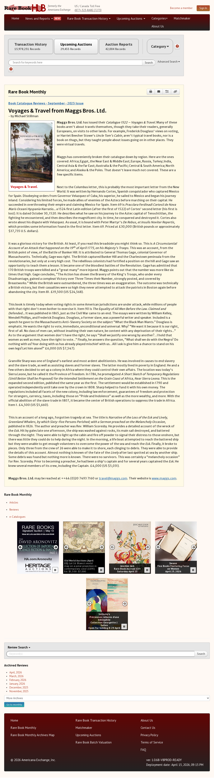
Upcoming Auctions (131, 19)
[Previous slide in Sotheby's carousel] (89, 604)
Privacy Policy (149, 735)
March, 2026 (16, 676)
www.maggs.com (164, 479)
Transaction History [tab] (31, 46)
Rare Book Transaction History (89, 19)
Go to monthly (14, 704)
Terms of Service (152, 743)
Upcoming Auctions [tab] (77, 46)
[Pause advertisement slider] (55, 570)
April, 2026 (15, 673)
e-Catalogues (17, 517)
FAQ (143, 750)
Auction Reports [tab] (120, 46)
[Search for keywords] (81, 63)
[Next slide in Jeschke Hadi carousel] (148, 547)
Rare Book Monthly (23, 728)
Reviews (14, 510)
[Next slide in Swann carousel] (194, 547)
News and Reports (39, 19)
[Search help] (10, 69)
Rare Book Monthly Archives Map (33, 735)
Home (15, 18)
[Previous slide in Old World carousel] (66, 547)
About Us (158, 26)
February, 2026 (17, 680)
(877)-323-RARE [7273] (88, 10)
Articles (13, 503)
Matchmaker (182, 18)
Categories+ (160, 18)
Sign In (203, 8)
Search (149, 63)
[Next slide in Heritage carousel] (56, 547)
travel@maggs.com (113, 479)
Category (160, 46)
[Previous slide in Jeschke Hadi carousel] (112, 547)
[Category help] (177, 46)
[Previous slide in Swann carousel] (158, 547)
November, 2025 (18, 691)
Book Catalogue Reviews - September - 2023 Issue (46, 103)
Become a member (181, 8)
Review (13, 648)
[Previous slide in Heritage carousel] (20, 547)
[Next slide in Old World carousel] (102, 547)
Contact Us (148, 728)
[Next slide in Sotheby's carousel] (125, 604)
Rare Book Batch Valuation (94, 743)
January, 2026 (17, 684)
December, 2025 (18, 688)
